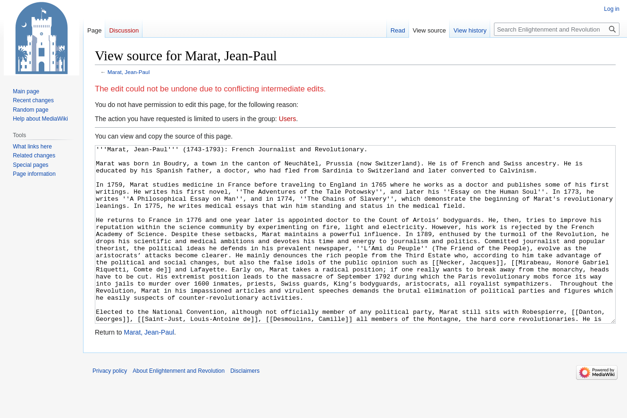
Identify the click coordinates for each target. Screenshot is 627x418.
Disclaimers (244, 406)
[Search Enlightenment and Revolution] (556, 29)
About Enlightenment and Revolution (179, 406)
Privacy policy (109, 406)
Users (287, 119)
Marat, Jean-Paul (129, 72)
